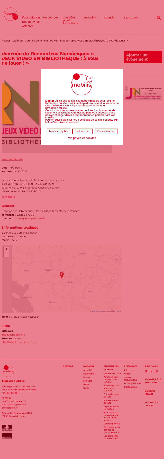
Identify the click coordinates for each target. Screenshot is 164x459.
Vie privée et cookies (82, 138)
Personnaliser (106, 131)
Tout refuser (82, 131)
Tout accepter (58, 131)
